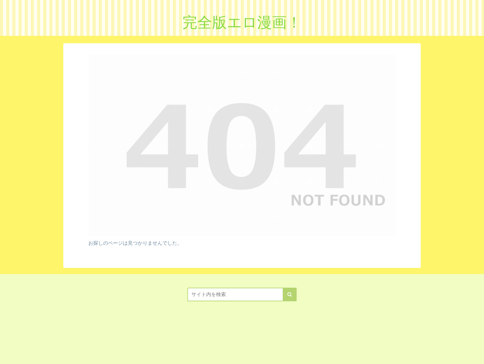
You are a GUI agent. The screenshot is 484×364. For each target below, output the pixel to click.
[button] (290, 294)
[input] (242, 294)
